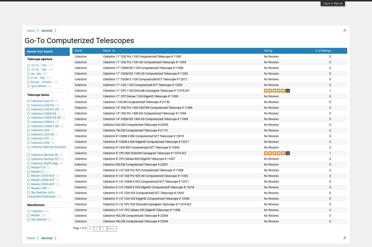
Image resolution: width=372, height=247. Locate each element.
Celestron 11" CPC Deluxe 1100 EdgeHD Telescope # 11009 (140, 96)
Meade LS (37, 171)
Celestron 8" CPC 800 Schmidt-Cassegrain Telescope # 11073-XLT (144, 153)
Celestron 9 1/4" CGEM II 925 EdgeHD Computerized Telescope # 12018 (148, 187)
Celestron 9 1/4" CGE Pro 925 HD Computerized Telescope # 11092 (145, 176)
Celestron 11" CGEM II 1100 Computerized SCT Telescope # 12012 (145, 79)
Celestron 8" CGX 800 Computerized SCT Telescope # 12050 (141, 147)
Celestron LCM (40, 142)
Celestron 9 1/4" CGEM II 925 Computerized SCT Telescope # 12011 (146, 181)
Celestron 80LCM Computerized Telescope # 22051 (135, 164)
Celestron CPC (40, 138)
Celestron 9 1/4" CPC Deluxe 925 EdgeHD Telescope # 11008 (141, 210)
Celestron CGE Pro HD (45, 109)
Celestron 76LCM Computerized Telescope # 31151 (135, 130)
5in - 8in (36, 74)
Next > (112, 228)
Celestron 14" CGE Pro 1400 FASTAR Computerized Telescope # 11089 (147, 107)
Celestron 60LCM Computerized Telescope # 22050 (135, 124)
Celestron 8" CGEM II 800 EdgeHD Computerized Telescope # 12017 (146, 142)
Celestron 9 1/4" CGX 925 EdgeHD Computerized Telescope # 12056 (146, 198)
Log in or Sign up (333, 3)
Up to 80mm (38, 86)
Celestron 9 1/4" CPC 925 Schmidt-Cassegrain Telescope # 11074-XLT (147, 204)
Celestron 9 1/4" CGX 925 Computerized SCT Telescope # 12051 (144, 193)
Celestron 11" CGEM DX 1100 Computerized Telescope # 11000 (143, 68)
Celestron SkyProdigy (44, 163)
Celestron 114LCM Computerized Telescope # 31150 (136, 102)
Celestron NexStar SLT (45, 159)
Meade (35, 215)
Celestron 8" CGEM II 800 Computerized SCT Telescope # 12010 (143, 136)
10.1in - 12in (38, 65)
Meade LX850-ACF (42, 184)
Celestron (37, 211)
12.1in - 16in (38, 69)
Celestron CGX (40, 130)
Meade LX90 (39, 188)
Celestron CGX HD (42, 134)
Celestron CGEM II (42, 122)
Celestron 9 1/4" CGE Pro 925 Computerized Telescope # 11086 (143, 170)
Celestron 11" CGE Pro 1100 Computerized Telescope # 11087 (142, 56)
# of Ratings (323, 50)
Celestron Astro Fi (42, 101)
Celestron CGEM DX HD (45, 117)
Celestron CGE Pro (42, 105)
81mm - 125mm (41, 82)
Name (109, 50)
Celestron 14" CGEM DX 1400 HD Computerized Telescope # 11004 (145, 119)
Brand (78, 50)
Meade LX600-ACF (42, 180)
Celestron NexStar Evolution (48, 147)
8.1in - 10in (38, 78)
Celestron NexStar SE (44, 155)
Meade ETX (38, 167)
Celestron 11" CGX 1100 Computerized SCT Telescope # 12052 (143, 85)
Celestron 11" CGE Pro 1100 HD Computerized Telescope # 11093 (144, 62)
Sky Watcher (38, 219)
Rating (268, 50)
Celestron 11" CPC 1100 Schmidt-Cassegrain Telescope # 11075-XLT (146, 90)
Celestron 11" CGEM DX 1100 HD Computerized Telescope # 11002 (145, 73)
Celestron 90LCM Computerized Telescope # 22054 (135, 215)
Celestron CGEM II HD (44, 126)
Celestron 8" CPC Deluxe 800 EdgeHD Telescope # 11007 (139, 159)
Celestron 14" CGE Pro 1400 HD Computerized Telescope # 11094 (144, 113)
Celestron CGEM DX (43, 113)
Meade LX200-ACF (42, 175)
